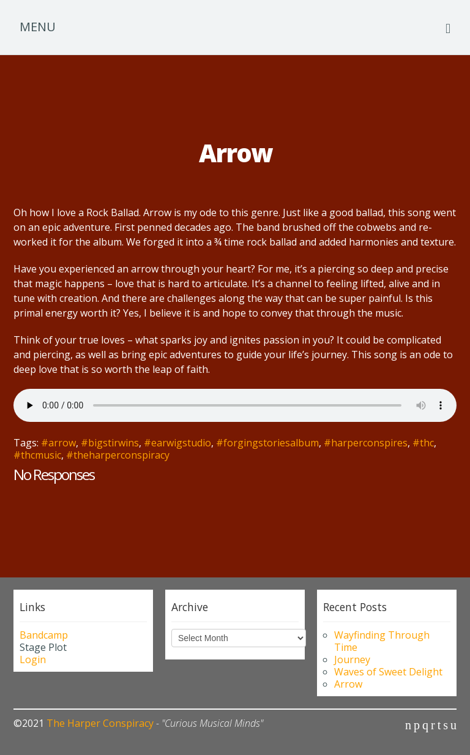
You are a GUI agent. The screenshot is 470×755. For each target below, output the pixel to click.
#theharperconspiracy (118, 455)
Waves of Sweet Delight (388, 671)
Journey (352, 659)
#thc (423, 442)
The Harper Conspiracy (100, 723)
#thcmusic (37, 455)
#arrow (58, 442)
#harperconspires (366, 442)
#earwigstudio (177, 442)
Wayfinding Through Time (382, 641)
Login (33, 659)
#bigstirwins (110, 442)
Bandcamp (44, 635)
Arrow (348, 684)
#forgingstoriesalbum (267, 442)
